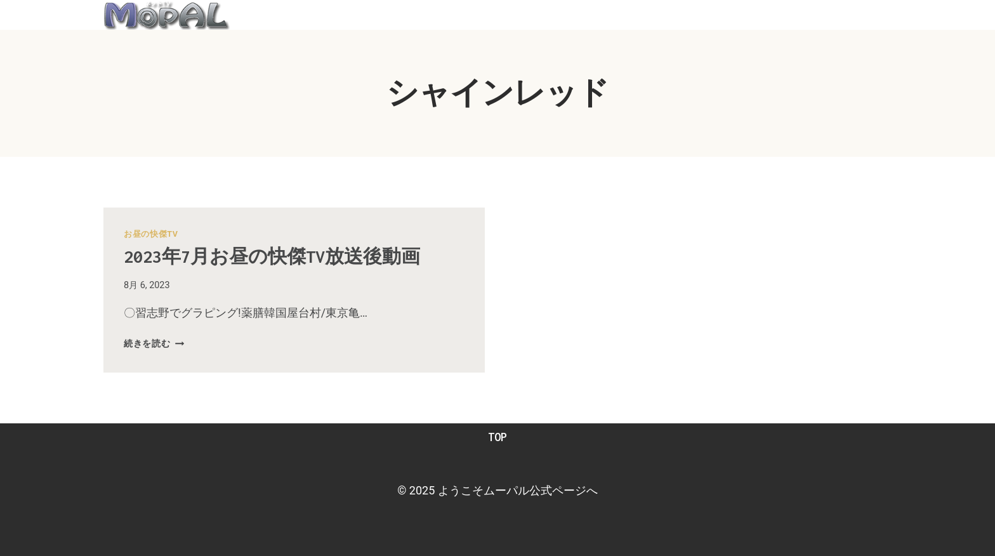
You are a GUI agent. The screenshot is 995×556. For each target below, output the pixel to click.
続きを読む (154, 343)
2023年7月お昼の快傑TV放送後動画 (272, 256)
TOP (497, 437)
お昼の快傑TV (151, 234)
